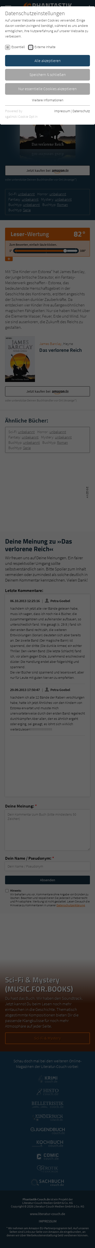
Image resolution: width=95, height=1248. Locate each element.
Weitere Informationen (47, 100)
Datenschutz (81, 111)
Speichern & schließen (47, 74)
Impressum (62, 111)
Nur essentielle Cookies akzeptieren (47, 88)
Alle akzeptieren (47, 60)
